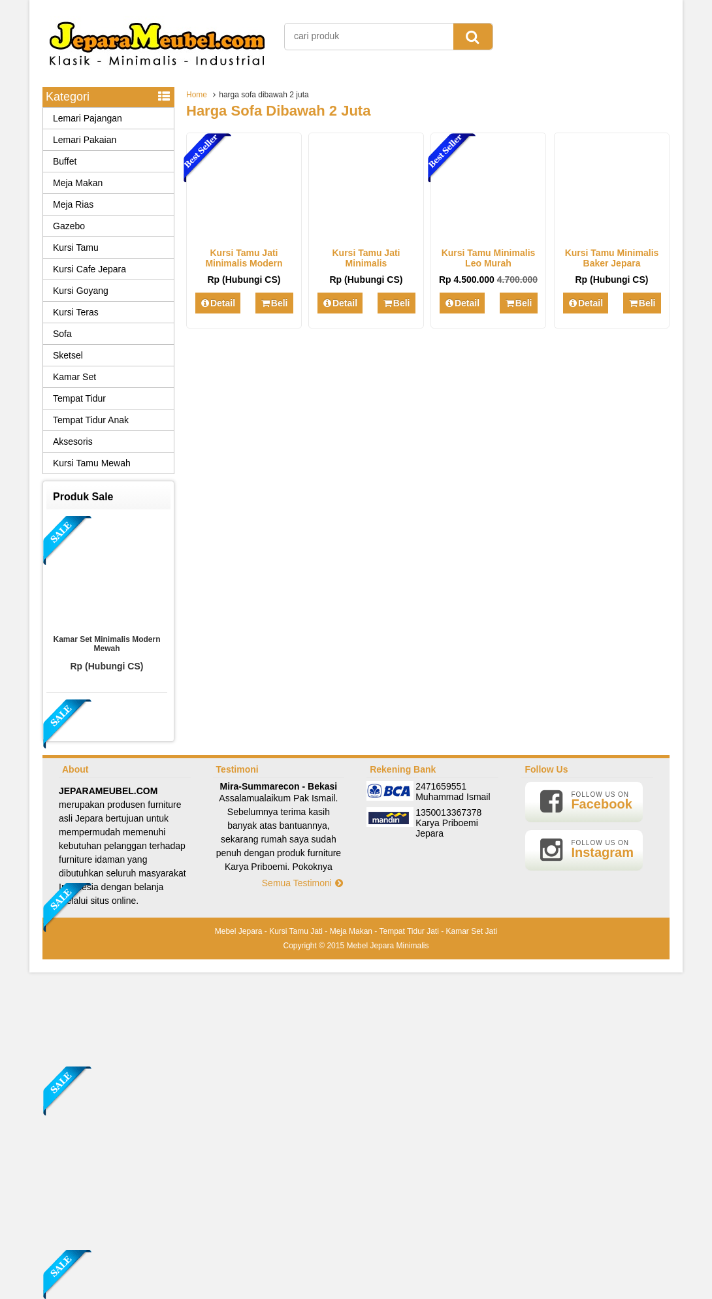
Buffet (64, 161)
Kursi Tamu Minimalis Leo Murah (489, 258)
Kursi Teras (76, 312)
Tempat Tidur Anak (91, 420)
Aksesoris (73, 441)
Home (196, 94)
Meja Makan (78, 183)
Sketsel (68, 355)
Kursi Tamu (76, 247)
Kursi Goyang (80, 290)
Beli (274, 303)
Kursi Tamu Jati (296, 931)
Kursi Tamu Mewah (92, 463)
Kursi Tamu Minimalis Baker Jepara (612, 258)
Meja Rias (73, 204)
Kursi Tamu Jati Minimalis (366, 258)
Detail (218, 303)
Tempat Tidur (79, 398)
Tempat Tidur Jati (408, 931)
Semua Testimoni (303, 883)
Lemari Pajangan (87, 118)
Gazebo (69, 226)
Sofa (62, 334)
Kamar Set (74, 377)
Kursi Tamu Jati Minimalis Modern (243, 258)
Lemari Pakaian (84, 140)
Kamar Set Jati (472, 931)
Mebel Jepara (239, 931)
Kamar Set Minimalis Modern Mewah (106, 644)
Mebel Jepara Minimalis (387, 945)
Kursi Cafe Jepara (89, 269)
